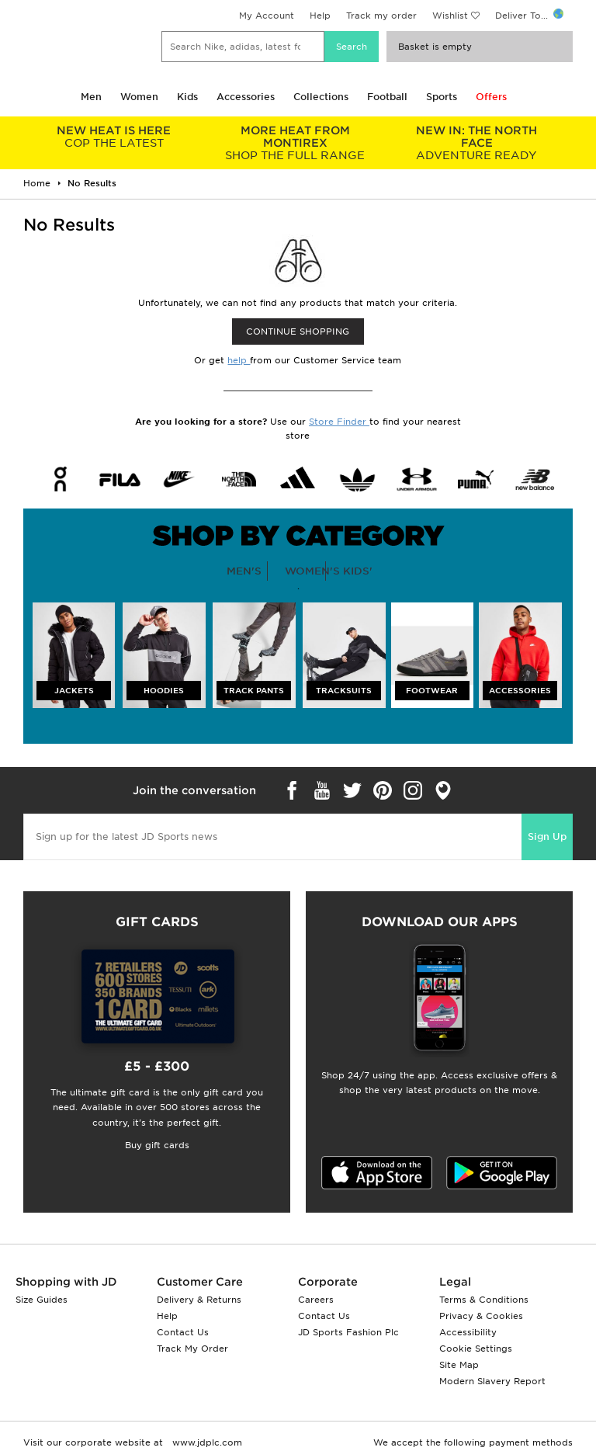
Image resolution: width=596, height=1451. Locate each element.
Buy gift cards (157, 1145)
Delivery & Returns (199, 1299)
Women (139, 96)
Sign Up (547, 836)
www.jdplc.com (205, 1442)
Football (387, 96)
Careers (316, 1299)
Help (320, 15)
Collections (320, 96)
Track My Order (192, 1348)
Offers (491, 96)
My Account (266, 15)
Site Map (459, 1364)
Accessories (246, 96)
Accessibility (468, 1332)
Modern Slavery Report (492, 1381)
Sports (441, 96)
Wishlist (450, 15)
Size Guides (42, 1299)
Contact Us (183, 1332)
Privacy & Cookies (481, 1315)
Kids (187, 96)
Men (91, 96)
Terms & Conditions (483, 1299)
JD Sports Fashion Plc (348, 1332)
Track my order (381, 15)
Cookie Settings (475, 1348)
